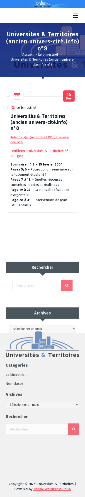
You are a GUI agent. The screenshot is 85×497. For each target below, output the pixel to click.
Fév (69, 108)
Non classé (14, 340)
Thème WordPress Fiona (52, 489)
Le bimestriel (48, 54)
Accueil (28, 54)
